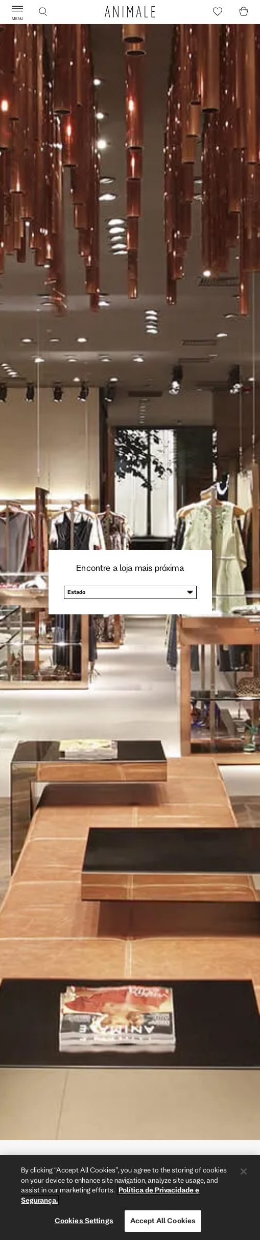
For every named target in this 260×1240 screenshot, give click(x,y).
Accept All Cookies (163, 1220)
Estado (76, 592)
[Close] (243, 1171)
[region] (130, 1197)
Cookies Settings (84, 1220)
